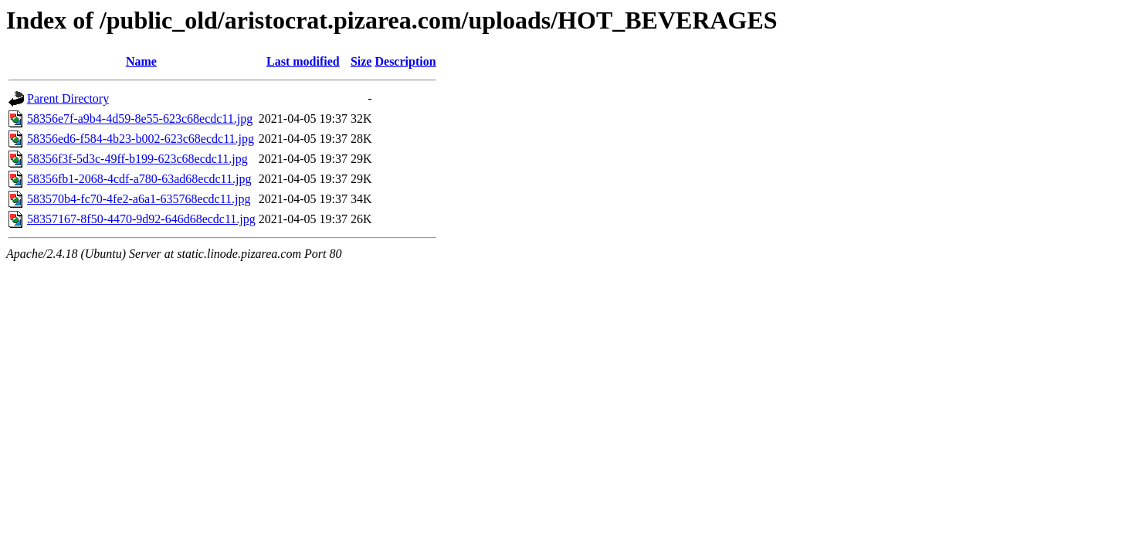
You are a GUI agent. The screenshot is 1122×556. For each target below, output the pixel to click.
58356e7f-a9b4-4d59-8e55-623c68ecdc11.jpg (140, 118)
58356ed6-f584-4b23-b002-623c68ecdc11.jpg (140, 138)
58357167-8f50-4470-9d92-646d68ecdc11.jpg (141, 218)
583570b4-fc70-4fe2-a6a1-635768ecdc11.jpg (139, 198)
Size (361, 61)
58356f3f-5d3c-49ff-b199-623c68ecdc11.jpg (137, 158)
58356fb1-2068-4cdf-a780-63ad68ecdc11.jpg (139, 178)
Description (405, 61)
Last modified (303, 61)
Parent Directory (68, 98)
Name (141, 61)
